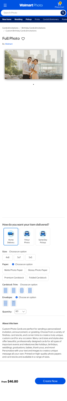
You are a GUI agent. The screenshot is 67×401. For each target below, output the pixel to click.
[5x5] (30, 257)
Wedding (18, 19)
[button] (23, 38)
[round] (13, 290)
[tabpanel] (33, 64)
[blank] (5, 303)
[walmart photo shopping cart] (59, 5)
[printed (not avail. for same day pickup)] (13, 303)
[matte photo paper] (13, 270)
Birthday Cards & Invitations (33, 28)
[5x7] (19, 257)
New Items (6, 19)
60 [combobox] (17, 311)
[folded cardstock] (37, 278)
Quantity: (7, 311)
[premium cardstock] (14, 278)
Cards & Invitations (10, 28)
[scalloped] (30, 290)
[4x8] (7, 257)
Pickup (29, 19)
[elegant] (22, 290)
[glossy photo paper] (38, 270)
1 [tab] (32, 83)
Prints (37, 19)
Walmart (9, 44)
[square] (5, 290)
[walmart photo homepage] (31, 5)
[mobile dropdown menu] (5, 5)
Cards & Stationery (51, 19)
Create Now (50, 381)
